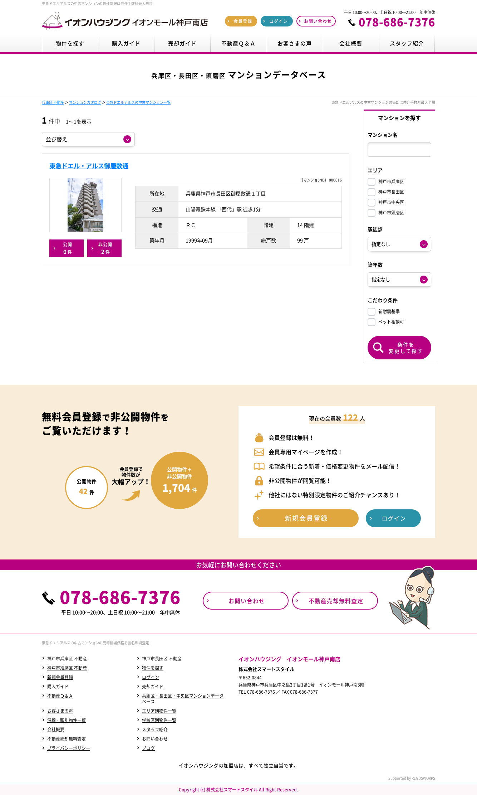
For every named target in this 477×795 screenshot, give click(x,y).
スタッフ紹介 (155, 729)
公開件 (67, 248)
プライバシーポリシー (68, 748)
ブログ (148, 748)
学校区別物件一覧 (159, 720)
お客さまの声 (60, 711)
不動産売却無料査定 (66, 739)
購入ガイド (58, 686)
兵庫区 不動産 (53, 102)
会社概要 (55, 729)
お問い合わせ (155, 739)
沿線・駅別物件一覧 (66, 720)
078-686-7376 (397, 21)
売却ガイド (152, 686)
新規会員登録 (60, 677)
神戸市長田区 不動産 (162, 658)
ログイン (150, 677)
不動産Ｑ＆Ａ (60, 696)
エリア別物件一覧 (159, 711)
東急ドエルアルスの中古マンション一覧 (138, 102)
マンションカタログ (85, 102)
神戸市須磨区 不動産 (67, 668)
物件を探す (152, 668)
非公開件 (105, 248)
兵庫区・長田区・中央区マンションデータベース (182, 699)
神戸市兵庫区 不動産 (67, 658)
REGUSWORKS (423, 778)
